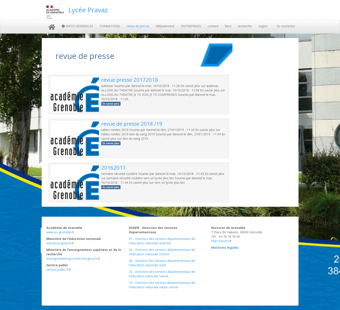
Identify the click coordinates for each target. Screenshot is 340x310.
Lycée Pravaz (88, 9)
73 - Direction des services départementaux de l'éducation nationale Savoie (162, 274)
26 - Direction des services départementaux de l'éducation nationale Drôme (162, 252)
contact (213, 26)
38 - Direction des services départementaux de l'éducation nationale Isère (162, 263)
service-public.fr (58, 269)
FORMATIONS (110, 26)
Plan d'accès (221, 241)
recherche (245, 26)
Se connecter (286, 26)
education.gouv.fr (60, 243)
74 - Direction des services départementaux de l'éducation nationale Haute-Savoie (162, 285)
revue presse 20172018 (129, 79)
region (263, 26)
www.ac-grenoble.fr (60, 232)
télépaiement (165, 26)
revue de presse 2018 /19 (131, 123)
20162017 (113, 167)
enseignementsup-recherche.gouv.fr (73, 258)
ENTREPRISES (191, 26)
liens (228, 26)
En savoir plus (111, 103)
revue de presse (138, 26)
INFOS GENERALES (77, 26)
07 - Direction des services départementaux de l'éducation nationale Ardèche (162, 241)
